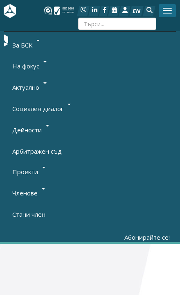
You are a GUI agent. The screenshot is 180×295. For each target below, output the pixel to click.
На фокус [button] (29, 66)
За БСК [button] (26, 45)
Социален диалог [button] (41, 108)
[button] (149, 11)
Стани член (28, 214)
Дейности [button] (30, 130)
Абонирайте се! (147, 237)
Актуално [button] (29, 87)
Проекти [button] (28, 172)
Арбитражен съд (37, 151)
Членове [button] (28, 193)
